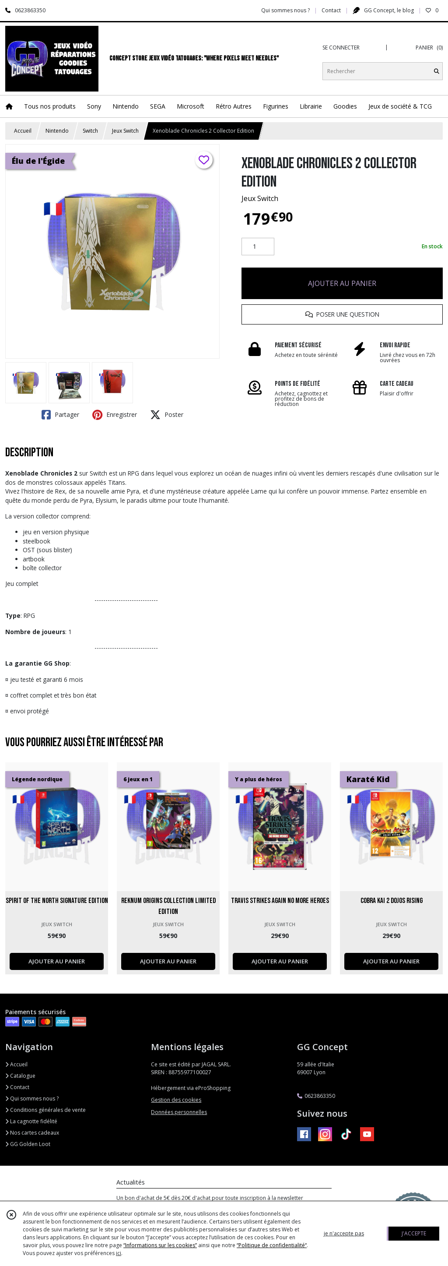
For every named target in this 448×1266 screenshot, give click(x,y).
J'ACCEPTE (414, 1233)
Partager (60, 414)
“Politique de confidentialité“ (272, 1245)
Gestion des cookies (176, 1100)
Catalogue (20, 1075)
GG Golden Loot (27, 1144)
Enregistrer (114, 414)
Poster (166, 414)
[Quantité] (258, 246)
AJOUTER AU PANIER (342, 283)
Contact (331, 10)
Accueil (23, 130)
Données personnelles (179, 1112)
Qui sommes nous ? (32, 1098)
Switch (90, 130)
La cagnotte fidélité (31, 1121)
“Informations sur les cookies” (160, 1245)
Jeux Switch (125, 130)
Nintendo (57, 130)
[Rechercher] (436, 71)
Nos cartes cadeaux (32, 1132)
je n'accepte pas (344, 1233)
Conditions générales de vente (45, 1110)
